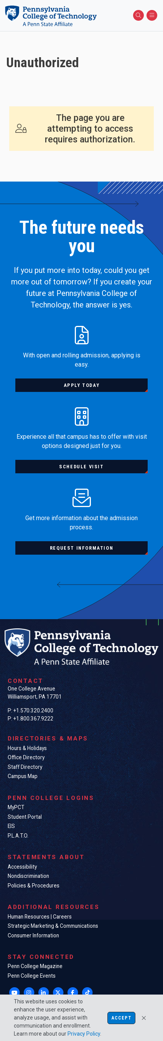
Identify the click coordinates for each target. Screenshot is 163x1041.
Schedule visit (81, 466)
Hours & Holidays (27, 748)
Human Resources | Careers (40, 917)
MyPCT (16, 807)
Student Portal (25, 817)
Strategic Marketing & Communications (53, 926)
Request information (81, 548)
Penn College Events (32, 976)
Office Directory (26, 757)
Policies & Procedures (33, 885)
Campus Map (23, 776)
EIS (11, 826)
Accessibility (22, 867)
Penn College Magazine (35, 966)
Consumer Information (33, 935)
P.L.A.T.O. (18, 836)
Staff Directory (25, 767)
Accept (122, 1018)
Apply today (82, 385)
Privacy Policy (84, 1034)
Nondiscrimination (28, 876)
